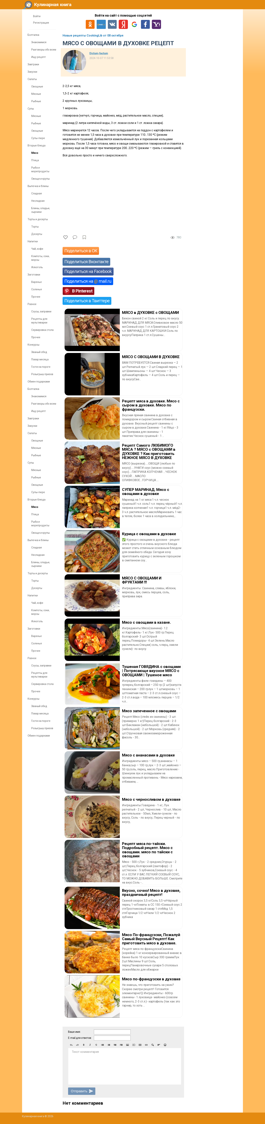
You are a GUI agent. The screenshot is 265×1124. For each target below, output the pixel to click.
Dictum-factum (98, 53)
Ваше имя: (74, 1031)
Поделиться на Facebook (88, 271)
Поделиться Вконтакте (86, 261)
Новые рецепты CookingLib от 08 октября (93, 35)
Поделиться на (87, 281)
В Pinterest (82, 291)
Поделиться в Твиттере (86, 300)
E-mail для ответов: (80, 1037)
